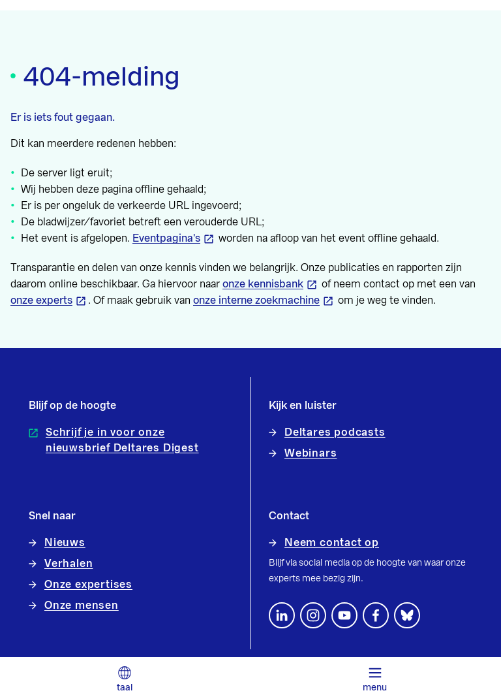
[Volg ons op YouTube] (344, 615)
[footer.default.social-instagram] (313, 615)
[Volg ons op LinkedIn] (282, 615)
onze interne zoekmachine (256, 300)
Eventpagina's (166, 238)
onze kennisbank (262, 284)
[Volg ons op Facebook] (376, 615)
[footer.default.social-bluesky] (407, 615)
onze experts (41, 300)
